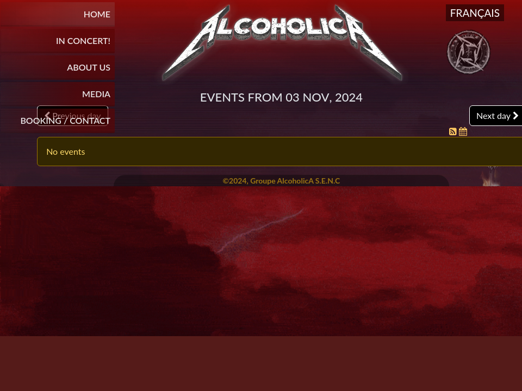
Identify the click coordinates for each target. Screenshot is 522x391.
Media (96, 94)
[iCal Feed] (463, 131)
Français (475, 13)
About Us (88, 67)
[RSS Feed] (454, 131)
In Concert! (83, 40)
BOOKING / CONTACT (65, 120)
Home (97, 14)
